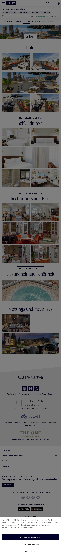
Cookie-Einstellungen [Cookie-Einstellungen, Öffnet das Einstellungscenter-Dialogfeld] (30, 544)
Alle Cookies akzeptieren (30, 537)
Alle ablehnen (30, 551)
